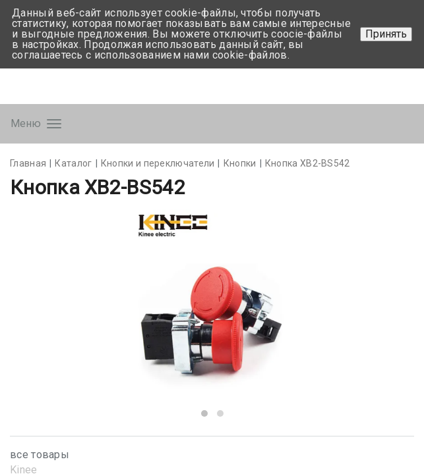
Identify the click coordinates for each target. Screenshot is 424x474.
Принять (386, 34)
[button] (204, 413)
